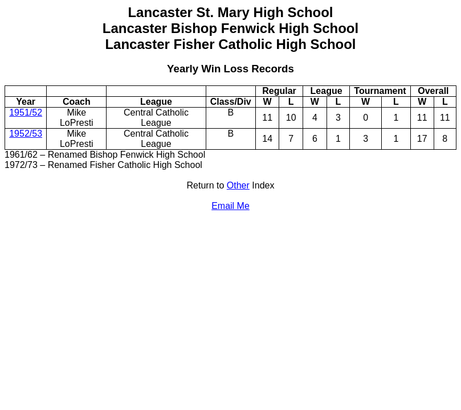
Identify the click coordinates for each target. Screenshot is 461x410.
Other (238, 185)
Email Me (230, 206)
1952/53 (25, 133)
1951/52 (25, 112)
